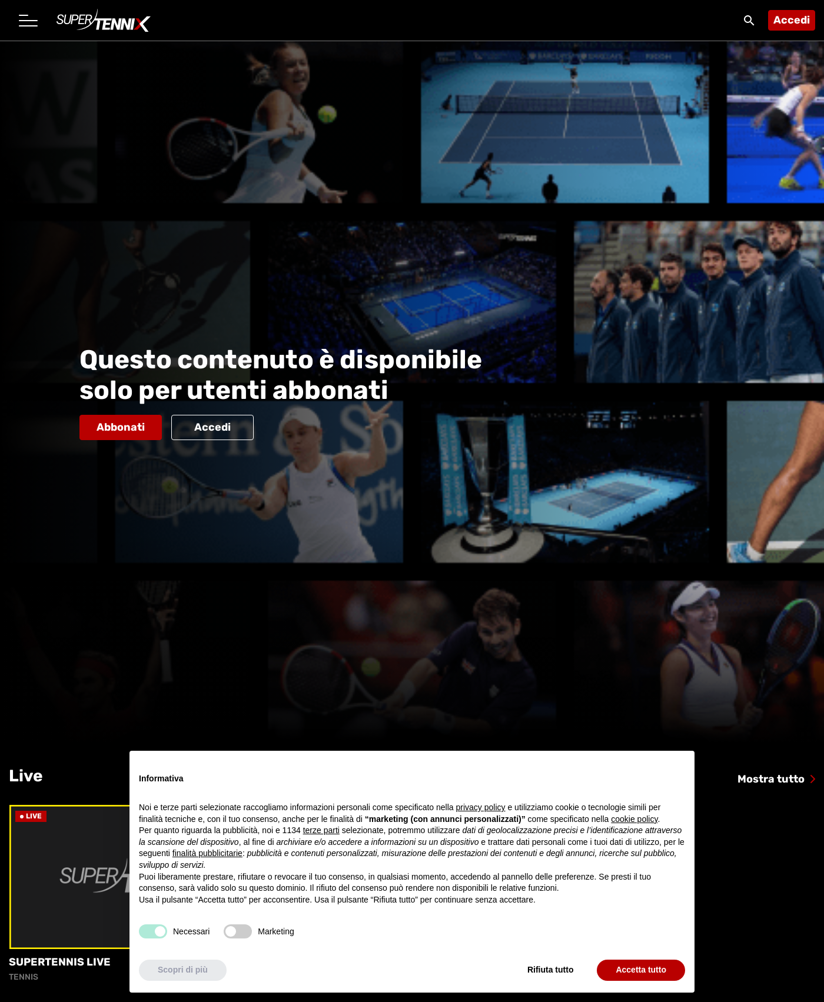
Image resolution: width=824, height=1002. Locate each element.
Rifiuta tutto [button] (550, 969)
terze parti (321, 830)
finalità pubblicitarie (207, 853)
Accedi (791, 20)
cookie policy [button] (634, 819)
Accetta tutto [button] (641, 969)
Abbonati (121, 427)
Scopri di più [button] (183, 969)
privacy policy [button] (481, 807)
